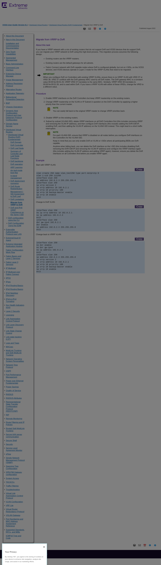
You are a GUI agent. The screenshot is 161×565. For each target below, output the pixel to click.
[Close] (44, 559)
